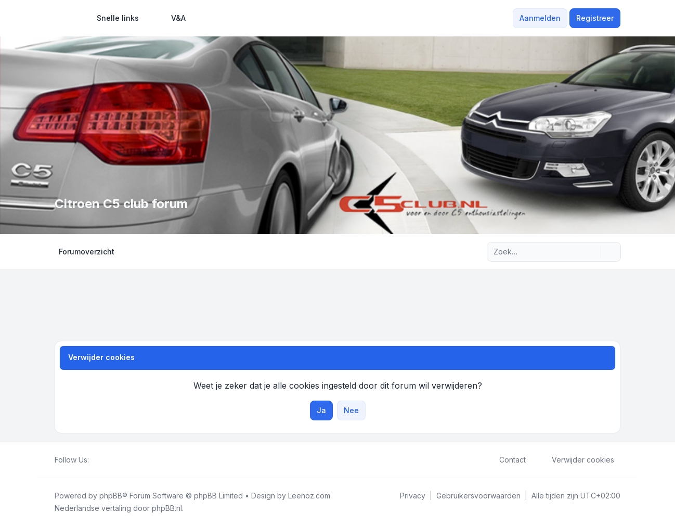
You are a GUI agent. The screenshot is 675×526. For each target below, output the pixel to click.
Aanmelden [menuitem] (540, 18)
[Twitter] (103, 460)
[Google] (120, 460)
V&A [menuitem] (172, 18)
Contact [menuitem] (506, 460)
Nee (351, 410)
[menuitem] (113, 18)
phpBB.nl (167, 508)
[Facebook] (95, 460)
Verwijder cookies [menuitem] (576, 460)
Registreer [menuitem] (595, 18)
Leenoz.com (309, 495)
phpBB (110, 495)
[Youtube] (112, 460)
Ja (321, 410)
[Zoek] (591, 252)
